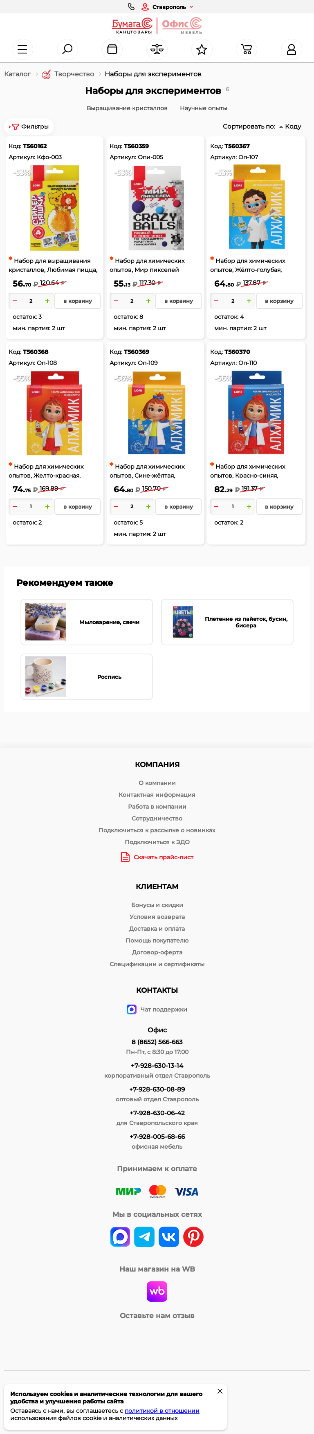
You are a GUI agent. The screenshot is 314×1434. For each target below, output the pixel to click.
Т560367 (237, 146)
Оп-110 (247, 363)
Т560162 (35, 146)
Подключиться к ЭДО (157, 842)
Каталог (17, 74)
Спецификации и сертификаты (157, 964)
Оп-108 (47, 363)
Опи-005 (150, 157)
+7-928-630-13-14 (157, 1065)
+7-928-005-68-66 (157, 1137)
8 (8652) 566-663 (157, 1042)
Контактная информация (157, 794)
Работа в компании (157, 806)
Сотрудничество (157, 818)
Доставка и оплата (157, 928)
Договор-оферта (157, 952)
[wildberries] (157, 1292)
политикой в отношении (162, 1410)
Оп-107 (248, 157)
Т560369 (136, 352)
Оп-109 (148, 363)
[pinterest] (193, 1238)
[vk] (120, 1237)
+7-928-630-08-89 (157, 1089)
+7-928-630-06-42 (157, 1113)
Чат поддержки (157, 1009)
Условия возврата (157, 916)
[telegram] (144, 1238)
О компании (157, 783)
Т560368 (35, 352)
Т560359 (136, 146)
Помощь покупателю (157, 940)
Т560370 (237, 352)
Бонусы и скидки (157, 905)
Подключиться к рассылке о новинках (157, 830)
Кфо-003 (49, 157)
